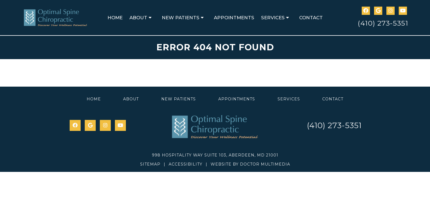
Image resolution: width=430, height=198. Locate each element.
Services (273, 17)
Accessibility (185, 164)
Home (115, 17)
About (138, 17)
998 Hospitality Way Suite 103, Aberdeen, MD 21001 (215, 155)
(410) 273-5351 (383, 23)
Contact (311, 17)
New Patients (180, 17)
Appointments (234, 17)
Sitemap (150, 164)
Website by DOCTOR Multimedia (250, 164)
